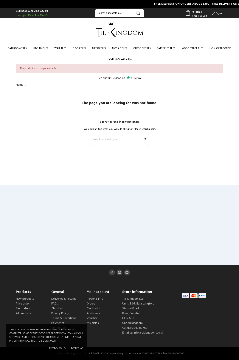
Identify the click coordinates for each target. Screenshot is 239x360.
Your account (98, 292)
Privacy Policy (60, 313)
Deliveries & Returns (63, 298)
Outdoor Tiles (142, 48)
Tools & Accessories (119, 59)
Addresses (93, 313)
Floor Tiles (79, 48)
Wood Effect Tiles (192, 48)
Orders (91, 303)
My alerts (93, 323)
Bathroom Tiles (17, 48)
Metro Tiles (99, 48)
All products (23, 313)
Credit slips (94, 308)
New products (25, 298)
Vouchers (93, 318)
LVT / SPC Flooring (220, 48)
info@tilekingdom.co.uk (148, 332)
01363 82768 (39, 11)
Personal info (95, 298)
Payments (57, 323)
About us (57, 308)
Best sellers (23, 308)
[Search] (119, 13)
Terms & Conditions (63, 318)
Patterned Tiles (166, 48)
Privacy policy (57, 348)
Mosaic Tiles (119, 48)
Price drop (22, 303)
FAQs (54, 303)
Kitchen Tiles (40, 48)
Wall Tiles (60, 48)
